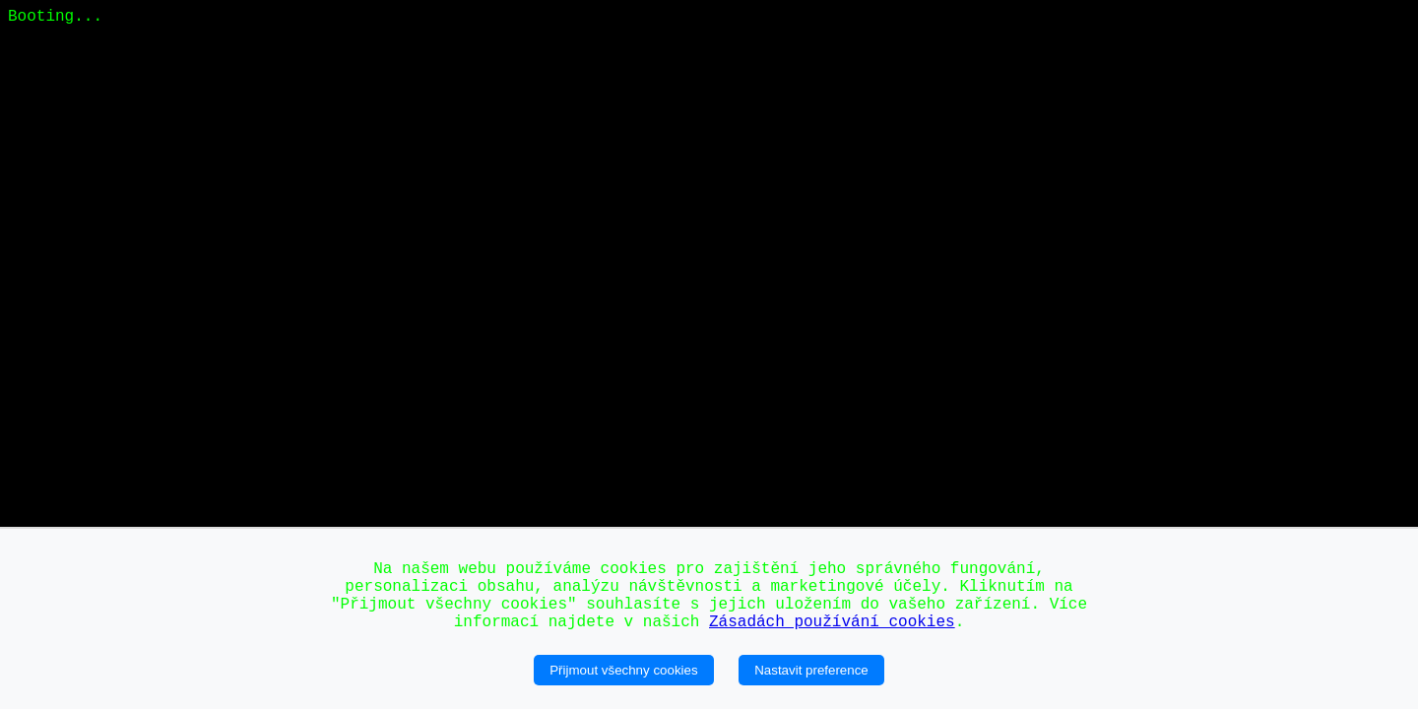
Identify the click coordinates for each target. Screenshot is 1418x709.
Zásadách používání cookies (832, 622)
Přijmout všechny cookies (623, 670)
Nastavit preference (811, 670)
